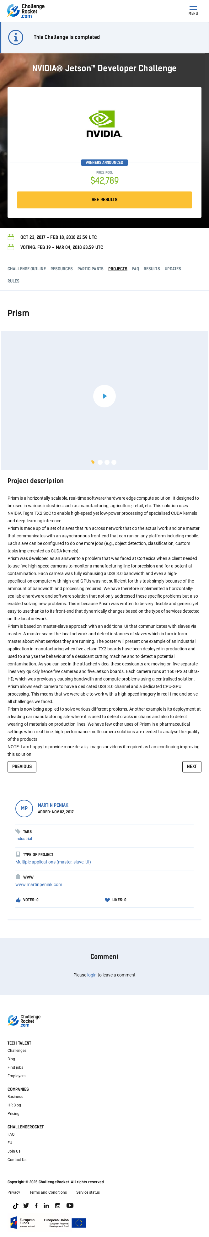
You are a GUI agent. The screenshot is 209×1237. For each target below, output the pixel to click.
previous (22, 766)
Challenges (17, 1050)
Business (15, 1096)
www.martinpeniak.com (38, 884)
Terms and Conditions (48, 1192)
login (92, 974)
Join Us (14, 1151)
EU (10, 1143)
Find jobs (15, 1067)
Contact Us (17, 1160)
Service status (88, 1192)
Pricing (13, 1113)
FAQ (11, 1134)
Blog (11, 1059)
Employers (16, 1076)
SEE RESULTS (104, 199)
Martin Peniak (53, 805)
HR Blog (14, 1105)
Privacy (14, 1192)
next (192, 766)
